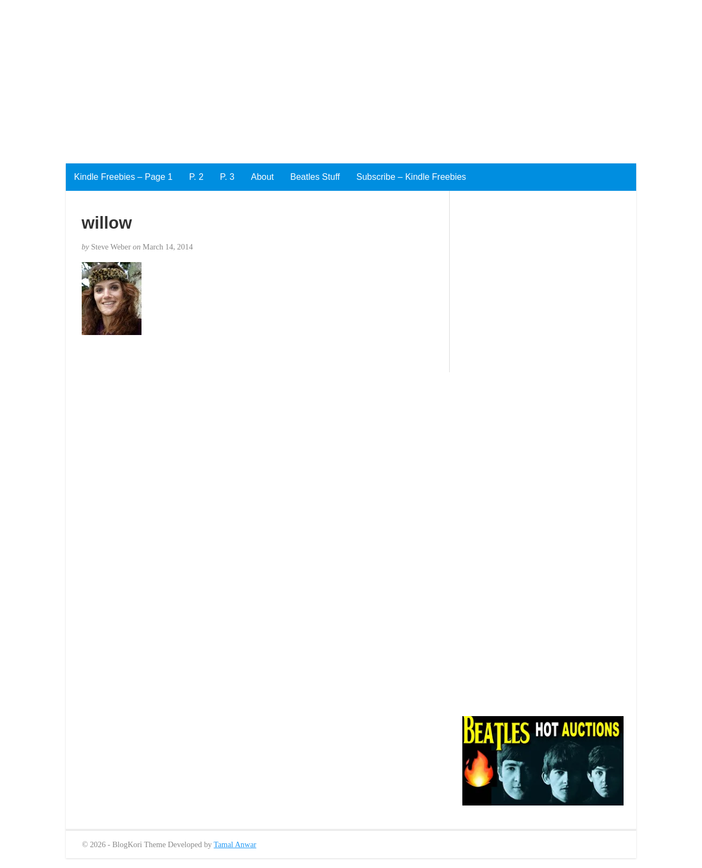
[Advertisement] (329, 77)
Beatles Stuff (314, 176)
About (262, 176)
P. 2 (196, 176)
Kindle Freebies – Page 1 (123, 176)
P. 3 (227, 176)
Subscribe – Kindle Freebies (411, 176)
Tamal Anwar (235, 844)
